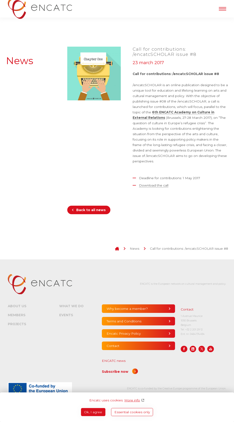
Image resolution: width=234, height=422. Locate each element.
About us (17, 306)
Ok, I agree (93, 412)
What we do (71, 306)
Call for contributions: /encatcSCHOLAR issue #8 (189, 248)
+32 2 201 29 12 (194, 329)
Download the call (153, 185)
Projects (17, 324)
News (134, 248)
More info (132, 400)
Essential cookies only (132, 412)
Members (17, 315)
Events (66, 315)
